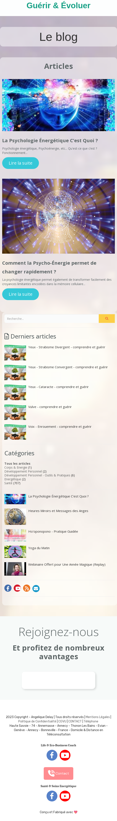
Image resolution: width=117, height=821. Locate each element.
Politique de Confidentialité (37, 721)
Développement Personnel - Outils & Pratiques (37, 475)
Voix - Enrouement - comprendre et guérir (48, 432)
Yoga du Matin (27, 552)
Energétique (12, 479)
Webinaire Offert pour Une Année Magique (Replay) (54, 569)
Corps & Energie (15, 467)
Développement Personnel (23, 471)
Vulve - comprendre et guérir (38, 412)
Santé (8, 483)
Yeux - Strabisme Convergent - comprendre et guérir (56, 372)
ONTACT (76, 721)
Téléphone (91, 721)
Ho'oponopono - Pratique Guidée (41, 535)
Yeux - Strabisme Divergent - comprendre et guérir (54, 352)
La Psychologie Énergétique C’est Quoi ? (50, 140)
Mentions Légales (98, 717)
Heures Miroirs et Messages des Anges (46, 517)
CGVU (62, 721)
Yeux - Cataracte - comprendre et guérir (46, 392)
